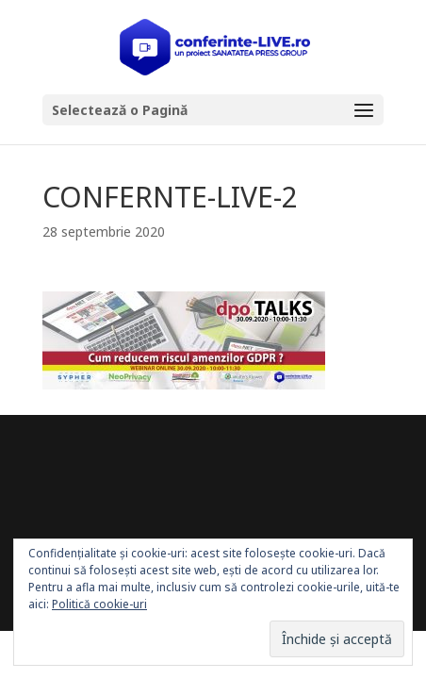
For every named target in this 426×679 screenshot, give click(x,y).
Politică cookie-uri (99, 604)
